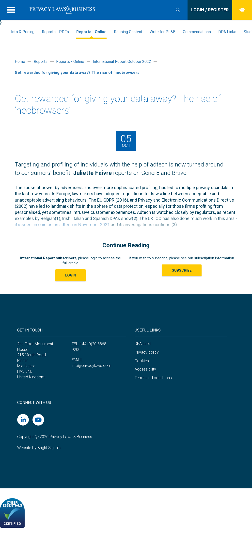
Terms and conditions (153, 377)
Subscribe (182, 270)
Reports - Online (91, 31)
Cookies (142, 361)
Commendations (197, 31)
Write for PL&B (162, 31)
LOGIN (70, 275)
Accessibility (145, 369)
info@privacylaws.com (91, 365)
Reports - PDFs (55, 31)
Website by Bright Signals (39, 447)
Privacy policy (147, 352)
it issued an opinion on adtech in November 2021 (62, 224)
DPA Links (227, 31)
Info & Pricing (22, 31)
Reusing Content (128, 31)
